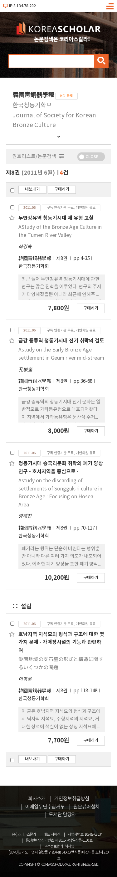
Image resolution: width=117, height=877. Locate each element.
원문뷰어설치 (86, 807)
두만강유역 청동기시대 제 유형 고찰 (56, 218)
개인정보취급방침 (71, 799)
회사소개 (37, 799)
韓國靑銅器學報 (34, 258)
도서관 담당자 (62, 815)
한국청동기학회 (33, 266)
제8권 (62, 258)
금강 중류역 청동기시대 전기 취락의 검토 (61, 341)
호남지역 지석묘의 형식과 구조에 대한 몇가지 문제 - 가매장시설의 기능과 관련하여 (61, 642)
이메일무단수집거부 (45, 807)
